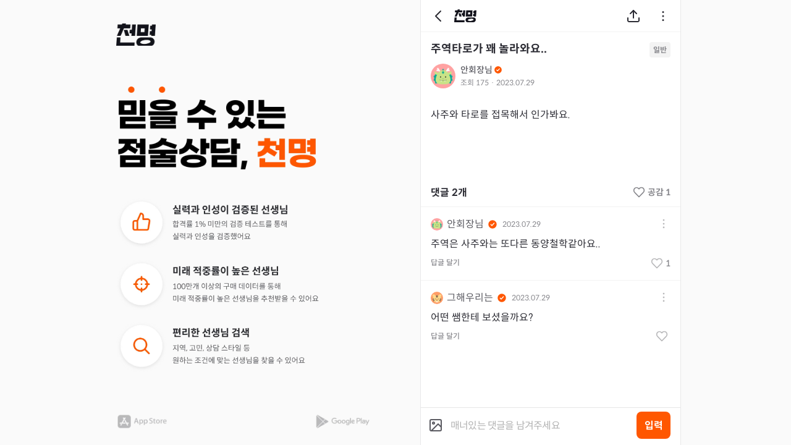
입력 (654, 425)
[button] (136, 34)
